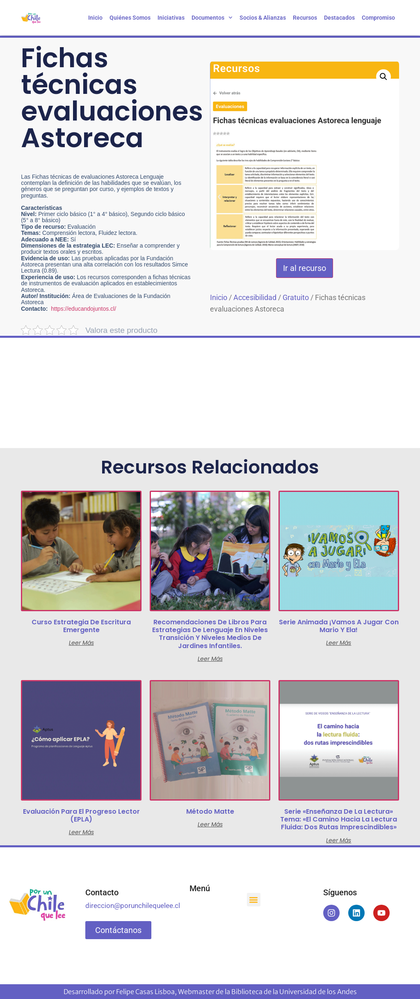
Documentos (212, 17)
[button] (383, 76)
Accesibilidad (254, 297)
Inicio (95, 17)
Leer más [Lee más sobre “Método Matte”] (210, 824)
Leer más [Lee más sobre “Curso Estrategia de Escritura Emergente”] (81, 643)
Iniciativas (171, 17)
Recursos (305, 17)
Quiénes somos (130, 17)
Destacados (339, 17)
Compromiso (378, 17)
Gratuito (296, 297)
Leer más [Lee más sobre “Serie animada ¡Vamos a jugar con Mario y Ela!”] (338, 643)
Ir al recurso (304, 268)
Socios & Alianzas (263, 17)
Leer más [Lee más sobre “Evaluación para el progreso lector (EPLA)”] (81, 832)
